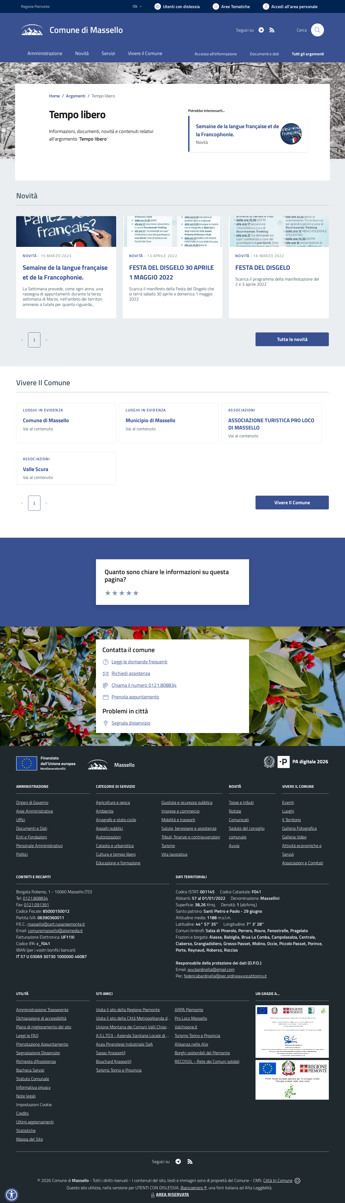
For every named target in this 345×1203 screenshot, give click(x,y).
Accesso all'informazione (216, 54)
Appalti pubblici (109, 828)
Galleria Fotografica (299, 828)
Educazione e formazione (118, 863)
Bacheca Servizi (30, 1070)
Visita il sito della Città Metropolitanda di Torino (138, 1018)
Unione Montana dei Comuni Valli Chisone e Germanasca (147, 1027)
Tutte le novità (292, 339)
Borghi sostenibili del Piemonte (202, 1052)
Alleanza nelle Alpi (191, 1044)
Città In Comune (277, 1180)
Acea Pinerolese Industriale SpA (124, 1044)
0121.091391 (36, 904)
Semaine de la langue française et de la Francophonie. (237, 130)
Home (54, 96)
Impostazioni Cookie (34, 1104)
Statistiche (26, 1130)
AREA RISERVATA (169, 1194)
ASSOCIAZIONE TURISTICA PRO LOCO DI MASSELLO (271, 424)
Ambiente (104, 811)
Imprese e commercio (180, 811)
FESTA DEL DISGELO (262, 267)
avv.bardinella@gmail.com (211, 969)
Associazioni (241, 410)
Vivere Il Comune (292, 502)
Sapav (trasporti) (110, 1052)
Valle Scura (35, 469)
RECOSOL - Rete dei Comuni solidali (207, 1061)
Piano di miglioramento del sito (43, 1027)
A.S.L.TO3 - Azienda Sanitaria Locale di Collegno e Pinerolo (148, 1035)
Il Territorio (291, 819)
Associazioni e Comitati (302, 863)
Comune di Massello (46, 420)
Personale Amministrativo (39, 845)
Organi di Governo (32, 802)
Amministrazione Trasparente (42, 1009)
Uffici (20, 819)
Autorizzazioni (108, 837)
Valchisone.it (186, 1027)
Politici (22, 854)
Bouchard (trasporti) (113, 1061)
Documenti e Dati (31, 828)
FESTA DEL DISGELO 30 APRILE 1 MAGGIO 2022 (171, 272)
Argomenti (75, 96)
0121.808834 (35, 898)
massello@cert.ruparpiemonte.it (56, 924)
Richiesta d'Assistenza (36, 1061)
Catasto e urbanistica (115, 845)
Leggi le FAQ (27, 1035)
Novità (30, 255)
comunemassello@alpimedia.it (55, 930)
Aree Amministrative (34, 811)
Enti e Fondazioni (31, 837)
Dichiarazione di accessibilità (41, 1018)
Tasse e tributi (241, 802)
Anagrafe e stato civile (116, 819)
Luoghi (288, 811)
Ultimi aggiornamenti (35, 1122)
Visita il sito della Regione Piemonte (128, 1009)
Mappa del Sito (29, 1139)
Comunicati (239, 819)
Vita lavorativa (174, 854)
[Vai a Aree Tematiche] (231, 6)
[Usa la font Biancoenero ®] (177, 6)
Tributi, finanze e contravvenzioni (190, 837)
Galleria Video (294, 837)
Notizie (235, 811)
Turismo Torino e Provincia (119, 1070)
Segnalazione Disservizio (38, 1052)
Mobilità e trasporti (178, 819)
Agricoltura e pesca (113, 802)
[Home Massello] (72, 30)
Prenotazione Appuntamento (42, 1044)
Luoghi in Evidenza (43, 410)
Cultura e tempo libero (116, 854)
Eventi (288, 802)
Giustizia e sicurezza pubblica (186, 802)
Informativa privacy (33, 1087)
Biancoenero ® (194, 1187)
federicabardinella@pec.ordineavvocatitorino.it (225, 976)
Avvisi (234, 845)
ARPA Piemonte (189, 1009)
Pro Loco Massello (191, 1018)
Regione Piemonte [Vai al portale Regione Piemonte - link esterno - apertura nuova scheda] (35, 6)
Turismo (168, 845)
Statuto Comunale (32, 1078)
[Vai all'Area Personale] (290, 6)
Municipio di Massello (150, 420)
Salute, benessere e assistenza (188, 828)
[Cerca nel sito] (317, 29)
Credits (22, 1113)
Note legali (26, 1096)
